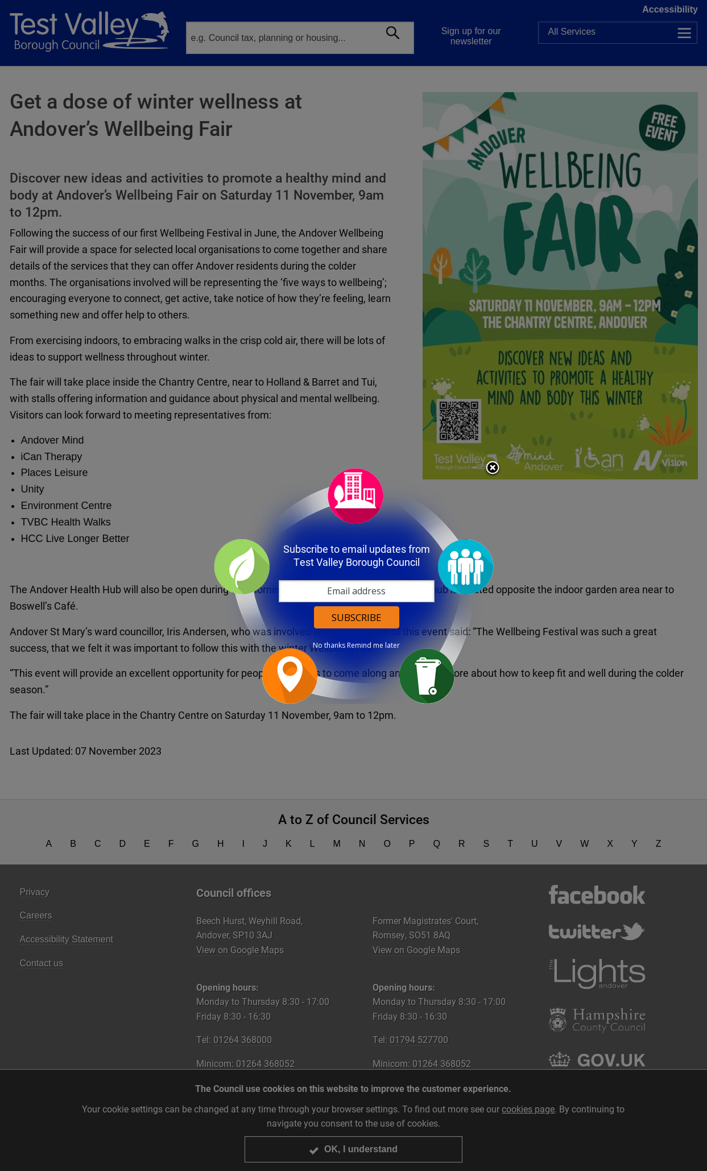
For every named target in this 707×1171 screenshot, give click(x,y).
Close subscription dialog (492, 468)
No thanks (329, 645)
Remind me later (373, 645)
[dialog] (353, 585)
